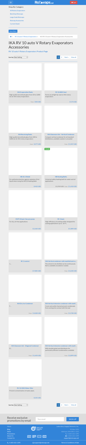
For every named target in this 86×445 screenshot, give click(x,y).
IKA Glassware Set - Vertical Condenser (60, 134)
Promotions (11, 434)
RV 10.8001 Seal (60, 92)
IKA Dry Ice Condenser (25, 303)
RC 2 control (25, 261)
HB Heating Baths (61, 177)
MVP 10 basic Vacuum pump (25, 219)
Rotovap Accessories (17, 20)
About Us (10, 436)
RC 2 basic (61, 219)
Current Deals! (15, 24)
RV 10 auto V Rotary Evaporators (26, 36)
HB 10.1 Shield (25, 177)
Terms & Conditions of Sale (70, 442)
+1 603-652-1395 (14, 442)
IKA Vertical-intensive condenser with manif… (61, 303)
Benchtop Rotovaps (16, 14)
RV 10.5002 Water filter (25, 388)
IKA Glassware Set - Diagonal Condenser (25, 346)
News (9, 431)
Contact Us (11, 438)
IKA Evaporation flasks (25, 92)
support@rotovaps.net (41, 442)
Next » (66, 57)
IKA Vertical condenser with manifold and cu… (61, 261)
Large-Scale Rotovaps (17, 17)
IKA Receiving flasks (25, 134)
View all (73, 57)
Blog (8, 429)
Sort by (11, 57)
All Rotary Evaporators (17, 10)
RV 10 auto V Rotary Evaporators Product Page (28, 51)
